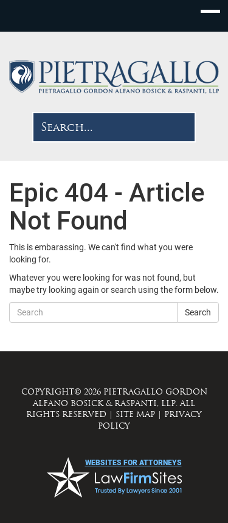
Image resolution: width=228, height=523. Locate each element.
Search (198, 312)
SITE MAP (135, 414)
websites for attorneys (133, 462)
